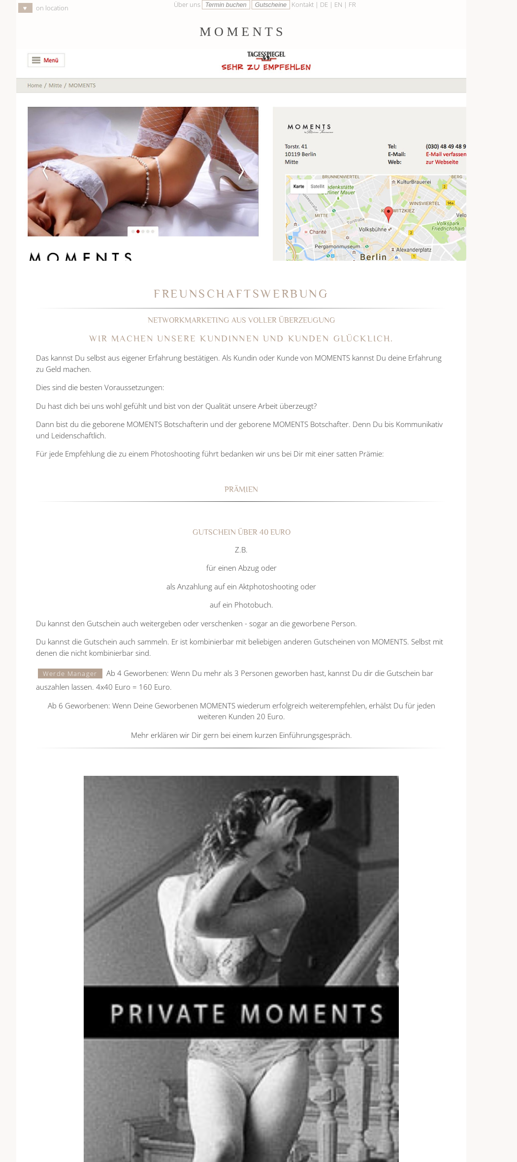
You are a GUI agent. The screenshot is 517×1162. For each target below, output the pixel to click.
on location (43, 7)
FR (352, 4)
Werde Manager (70, 673)
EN (339, 4)
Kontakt (302, 4)
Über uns (187, 4)
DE (324, 4)
